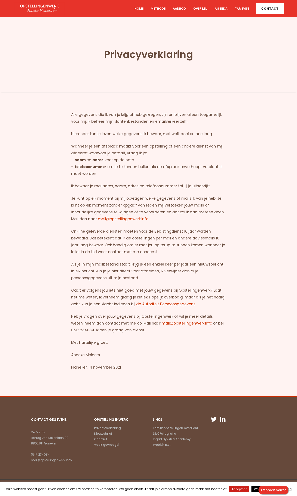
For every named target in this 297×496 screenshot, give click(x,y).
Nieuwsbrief (103, 433)
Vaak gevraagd (106, 445)
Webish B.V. (161, 445)
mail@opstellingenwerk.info (187, 323)
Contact (270, 8)
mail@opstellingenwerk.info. (123, 218)
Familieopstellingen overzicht (175, 428)
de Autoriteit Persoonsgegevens (165, 304)
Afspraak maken (273, 490)
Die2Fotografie (164, 433)
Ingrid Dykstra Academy (172, 439)
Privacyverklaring (107, 428)
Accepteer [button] (239, 489)
